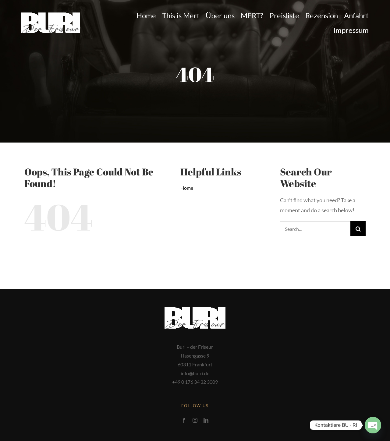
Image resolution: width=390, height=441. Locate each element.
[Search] (358, 228)
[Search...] (315, 228)
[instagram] (195, 420)
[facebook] (184, 420)
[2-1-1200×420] (50, 15)
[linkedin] (206, 420)
